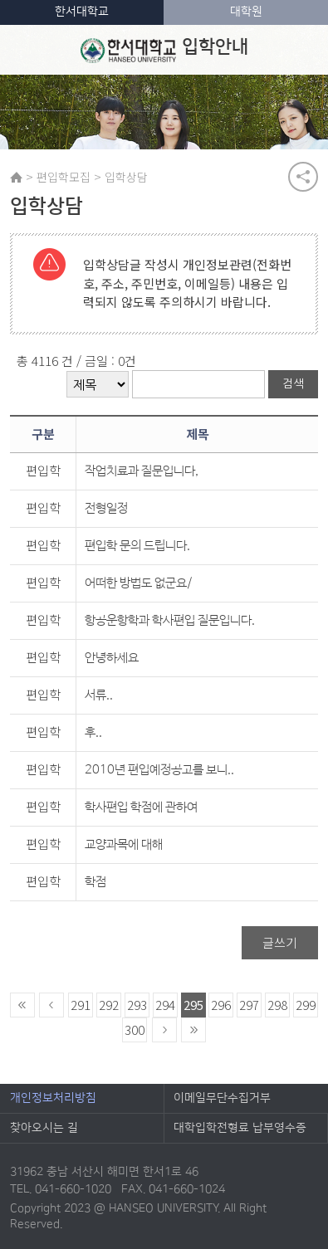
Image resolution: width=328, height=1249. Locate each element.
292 (109, 1004)
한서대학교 (82, 11)
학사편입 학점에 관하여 (141, 807)
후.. (93, 732)
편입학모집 (64, 176)
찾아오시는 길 (44, 1127)
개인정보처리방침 (53, 1098)
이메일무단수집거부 (222, 1098)
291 (81, 1004)
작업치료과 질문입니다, (141, 471)
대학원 (246, 11)
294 (165, 1004)
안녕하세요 (112, 658)
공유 (303, 177)
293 (137, 1004)
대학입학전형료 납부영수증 (240, 1127)
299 (306, 1004)
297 (249, 1004)
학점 (95, 882)
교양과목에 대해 (124, 844)
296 (221, 1004)
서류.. (99, 695)
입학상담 (126, 176)
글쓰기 (279, 942)
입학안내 (164, 50)
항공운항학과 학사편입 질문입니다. (170, 620)
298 (277, 1004)
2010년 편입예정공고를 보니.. (159, 770)
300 (134, 1029)
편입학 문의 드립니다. (137, 546)
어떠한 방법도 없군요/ (139, 583)
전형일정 (106, 508)
